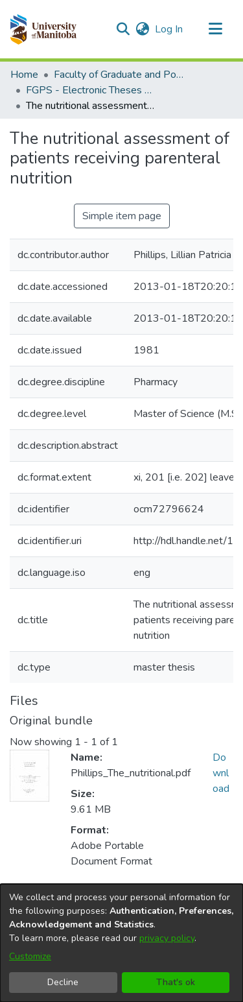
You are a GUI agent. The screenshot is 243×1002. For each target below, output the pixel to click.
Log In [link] (169, 29)
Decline (62, 982)
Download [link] (221, 773)
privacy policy (166, 938)
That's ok (175, 982)
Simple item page (121, 216)
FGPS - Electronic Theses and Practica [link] (91, 90)
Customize (30, 956)
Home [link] (24, 74)
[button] (43, 29)
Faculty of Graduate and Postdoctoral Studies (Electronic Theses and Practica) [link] (118, 74)
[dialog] (121, 943)
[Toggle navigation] (215, 29)
